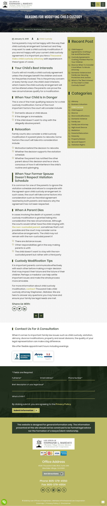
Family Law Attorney (79, 124)
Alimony (74, 101)
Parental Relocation (79, 133)
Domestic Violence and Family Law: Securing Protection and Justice (81, 75)
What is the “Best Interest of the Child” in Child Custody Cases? (82, 82)
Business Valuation (79, 104)
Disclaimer (66, 503)
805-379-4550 (58, 481)
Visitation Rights (78, 145)
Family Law (75, 121)
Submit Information (24, 410)
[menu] (103, 4)
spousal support (78, 142)
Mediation (75, 130)
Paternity (75, 136)
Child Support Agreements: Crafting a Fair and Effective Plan (81, 51)
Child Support (77, 110)
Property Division (78, 139)
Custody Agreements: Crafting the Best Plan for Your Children (82, 59)
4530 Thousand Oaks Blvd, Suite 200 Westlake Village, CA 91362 (53, 467)
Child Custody (45, 39)
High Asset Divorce (79, 127)
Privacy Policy (63, 404)
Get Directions (51, 473)
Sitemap (40, 503)
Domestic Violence (79, 119)
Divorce (74, 113)
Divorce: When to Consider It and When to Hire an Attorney (82, 67)
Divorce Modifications (80, 116)
